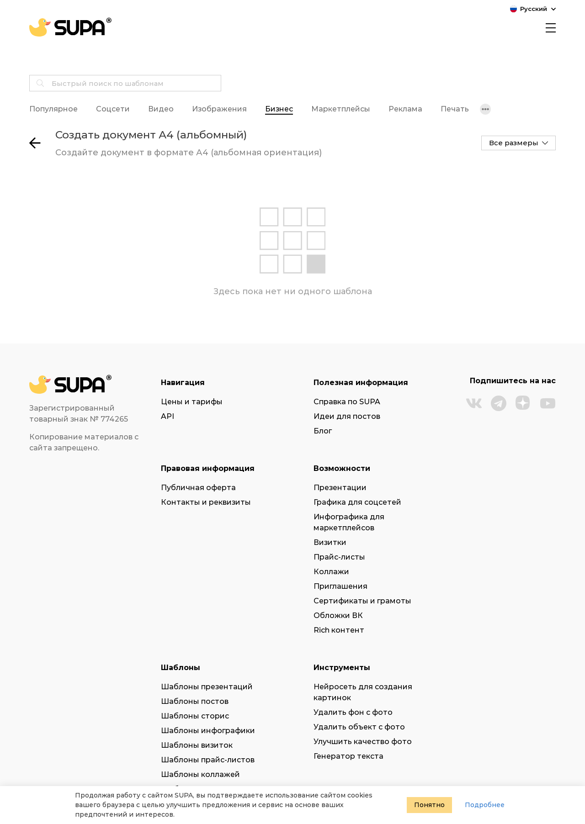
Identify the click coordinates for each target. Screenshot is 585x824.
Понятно (429, 805)
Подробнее (485, 805)
